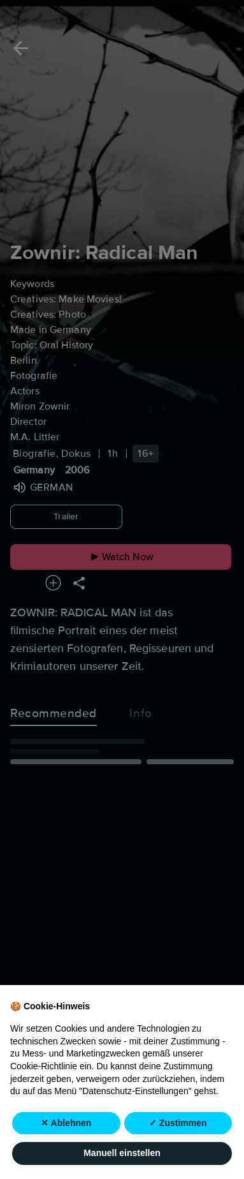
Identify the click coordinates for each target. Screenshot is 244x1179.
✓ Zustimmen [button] (178, 1123)
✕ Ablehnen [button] (66, 1123)
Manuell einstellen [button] (122, 1153)
